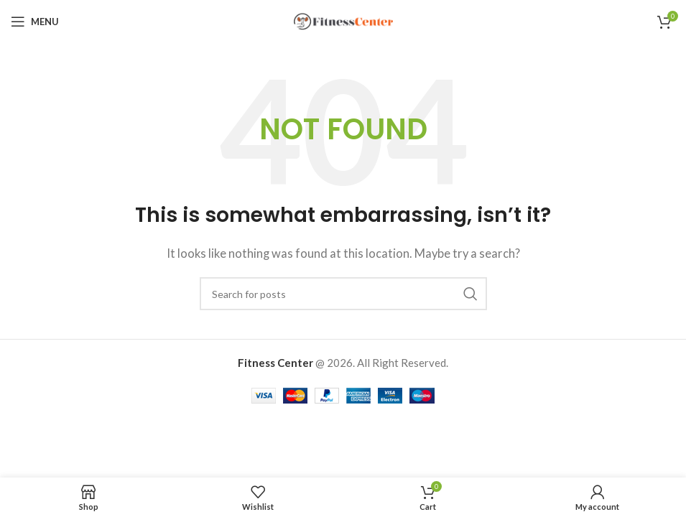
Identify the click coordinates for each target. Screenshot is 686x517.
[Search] (343, 293)
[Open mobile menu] (35, 21)
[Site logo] (343, 20)
